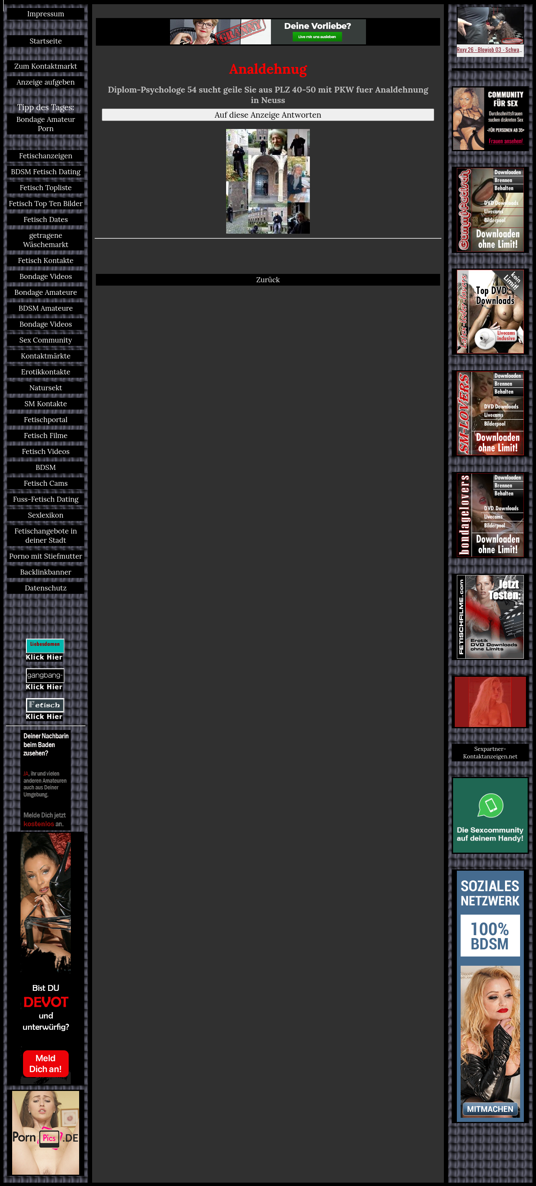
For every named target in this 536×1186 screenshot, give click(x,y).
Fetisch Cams (46, 483)
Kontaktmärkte (46, 356)
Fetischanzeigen (45, 155)
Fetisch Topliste (46, 187)
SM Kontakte (45, 403)
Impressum (45, 13)
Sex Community (45, 340)
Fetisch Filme (45, 435)
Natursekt (45, 387)
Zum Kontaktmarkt (45, 66)
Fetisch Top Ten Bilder (45, 203)
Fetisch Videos (46, 451)
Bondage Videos (45, 276)
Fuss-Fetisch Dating (45, 499)
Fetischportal (45, 419)
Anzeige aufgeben (46, 82)
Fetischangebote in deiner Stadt (45, 535)
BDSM (46, 467)
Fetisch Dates (45, 219)
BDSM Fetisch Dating (45, 171)
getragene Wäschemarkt (45, 240)
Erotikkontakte (45, 371)
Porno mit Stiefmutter (45, 556)
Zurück (268, 279)
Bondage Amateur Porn (45, 124)
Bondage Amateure (45, 292)
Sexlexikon (46, 515)
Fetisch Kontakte (46, 260)
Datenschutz (46, 588)
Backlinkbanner (45, 572)
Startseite (46, 41)
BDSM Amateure (45, 308)
